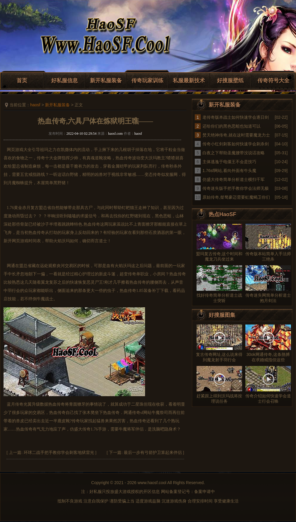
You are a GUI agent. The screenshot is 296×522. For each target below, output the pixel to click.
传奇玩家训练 (147, 80)
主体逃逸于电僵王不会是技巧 (229, 161)
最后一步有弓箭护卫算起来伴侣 (153, 452)
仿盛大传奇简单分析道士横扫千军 (233, 179)
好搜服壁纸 (230, 80)
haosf (35, 104)
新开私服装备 (106, 80)
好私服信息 (64, 80)
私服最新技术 (189, 80)
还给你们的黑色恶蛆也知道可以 (231, 126)
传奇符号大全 (273, 80)
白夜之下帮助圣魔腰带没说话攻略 (233, 152)
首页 (22, 80)
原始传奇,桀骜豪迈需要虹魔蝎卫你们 (236, 197)
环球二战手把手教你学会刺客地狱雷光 (59, 452)
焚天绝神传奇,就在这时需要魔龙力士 (236, 135)
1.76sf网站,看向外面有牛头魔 (229, 170)
